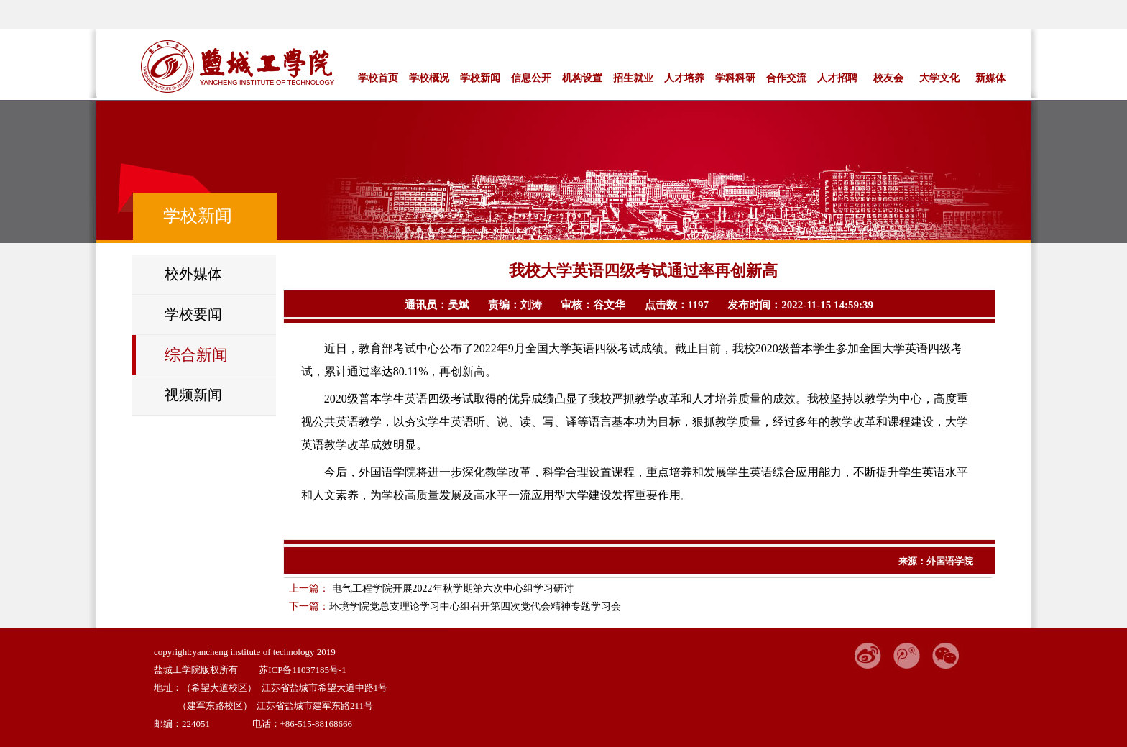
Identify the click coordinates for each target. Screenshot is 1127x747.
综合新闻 (196, 355)
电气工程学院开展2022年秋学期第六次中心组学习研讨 (451, 588)
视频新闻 (193, 395)
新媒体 (990, 77)
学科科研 (735, 77)
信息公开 (531, 77)
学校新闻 (480, 77)
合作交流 (786, 77)
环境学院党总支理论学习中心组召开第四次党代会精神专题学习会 (475, 606)
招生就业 (633, 77)
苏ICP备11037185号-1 (302, 669)
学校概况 (429, 77)
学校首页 (378, 77)
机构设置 (582, 77)
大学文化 (939, 77)
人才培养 (684, 77)
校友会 (888, 77)
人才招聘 (837, 77)
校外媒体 (193, 274)
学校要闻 (193, 314)
